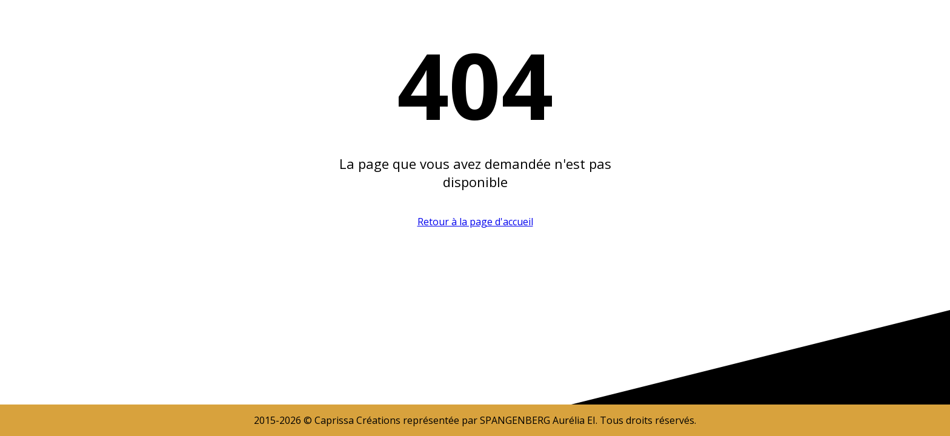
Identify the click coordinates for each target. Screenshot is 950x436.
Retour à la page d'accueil (475, 221)
